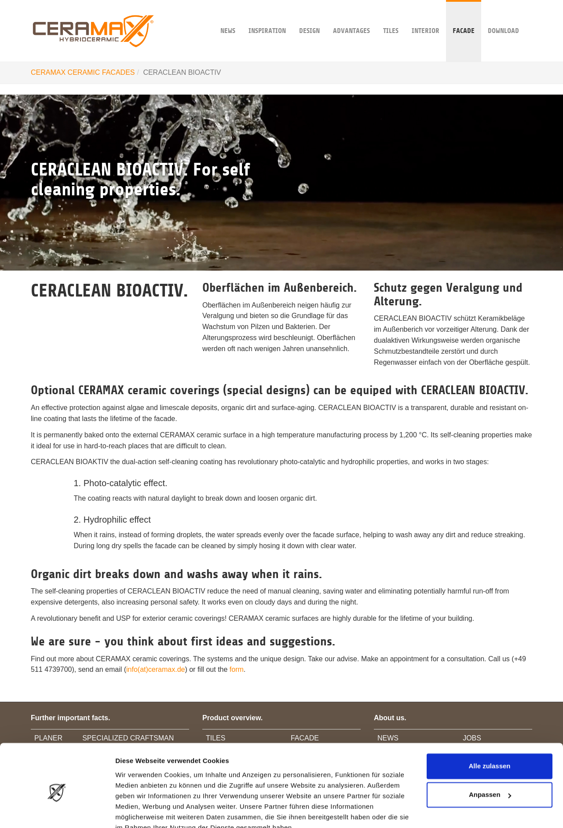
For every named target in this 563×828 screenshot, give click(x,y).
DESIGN (309, 17)
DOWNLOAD (503, 17)
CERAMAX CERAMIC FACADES (83, 72)
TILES (391, 17)
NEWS (228, 17)
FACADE (463, 17)
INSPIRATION (267, 17)
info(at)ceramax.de (155, 669)
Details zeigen (137, 810)
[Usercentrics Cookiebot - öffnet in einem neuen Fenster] (56, 810)
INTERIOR (425, 17)
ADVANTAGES (351, 17)
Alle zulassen (489, 725)
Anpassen (490, 753)
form (237, 669)
